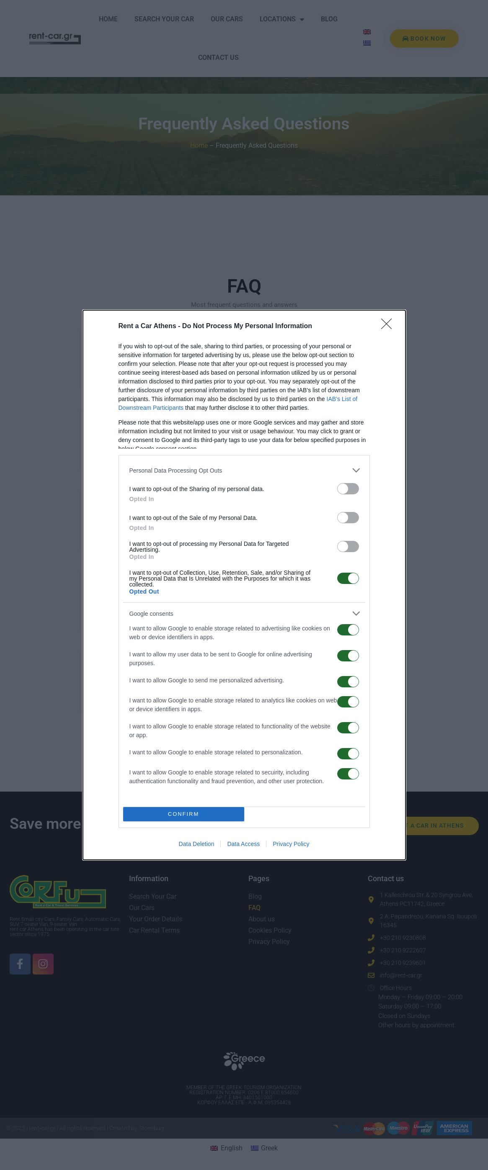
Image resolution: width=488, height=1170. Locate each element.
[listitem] (244, 470)
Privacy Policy (291, 844)
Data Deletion (196, 844)
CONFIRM (183, 814)
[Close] (389, 326)
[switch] (348, 488)
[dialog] (244, 585)
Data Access (243, 844)
